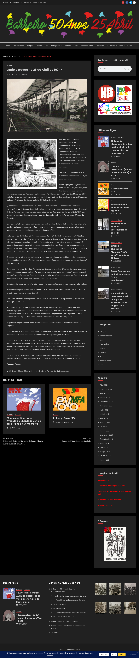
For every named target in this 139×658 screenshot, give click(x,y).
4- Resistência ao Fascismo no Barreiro (69, 600)
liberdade (57, 371)
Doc (46, 45)
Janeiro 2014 (105, 460)
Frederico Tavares (46, 371)
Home (7, 45)
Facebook (127, 2)
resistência (65, 371)
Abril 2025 (104, 393)
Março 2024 (105, 422)
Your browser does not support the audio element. (115, 69)
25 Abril (54, 633)
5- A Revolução (59, 604)
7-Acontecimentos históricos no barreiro (69, 612)
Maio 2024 (104, 414)
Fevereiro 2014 (106, 456)
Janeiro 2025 (105, 397)
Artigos (30, 45)
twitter (130, 2)
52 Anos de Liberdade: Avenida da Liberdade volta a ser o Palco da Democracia (24, 421)
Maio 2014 (104, 443)
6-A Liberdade (59, 608)
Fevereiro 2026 (106, 389)
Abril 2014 (104, 447)
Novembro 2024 (106, 406)
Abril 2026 (104, 385)
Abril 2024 (104, 418)
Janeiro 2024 (105, 431)
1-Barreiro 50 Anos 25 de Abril (33, 2)
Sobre (5, 2)
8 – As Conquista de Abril (63, 617)
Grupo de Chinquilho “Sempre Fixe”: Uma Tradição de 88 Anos (120, 251)
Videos (68, 45)
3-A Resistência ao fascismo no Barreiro (69, 596)
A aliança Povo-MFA (64, 418)
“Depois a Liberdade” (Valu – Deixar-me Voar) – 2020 (30, 618)
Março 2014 (105, 451)
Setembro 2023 (106, 439)
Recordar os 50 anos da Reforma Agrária (120, 207)
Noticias (39, 45)
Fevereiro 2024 (106, 426)
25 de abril (13, 371)
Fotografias (55, 45)
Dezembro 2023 (106, 435)
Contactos (14, 2)
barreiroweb (134, 2)
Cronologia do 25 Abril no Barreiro (64, 622)
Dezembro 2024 (106, 401)
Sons (76, 45)
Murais (102, 348)
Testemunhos (18, 45)
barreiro (36, 371)
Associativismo (87, 45)
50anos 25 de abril (25, 371)
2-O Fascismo (59, 592)
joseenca (23, 75)
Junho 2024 (104, 410)
